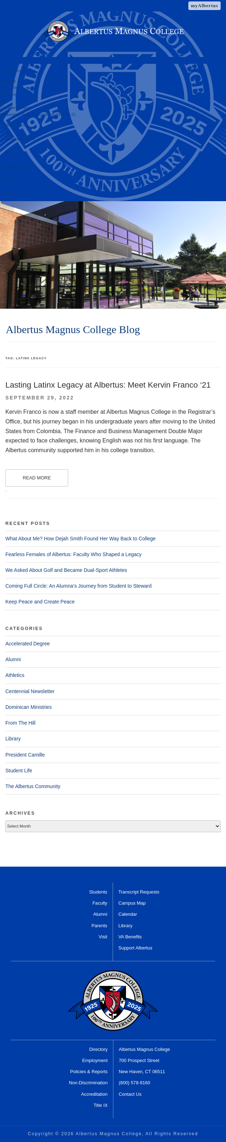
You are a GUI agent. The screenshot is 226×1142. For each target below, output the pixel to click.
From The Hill (20, 723)
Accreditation (94, 1094)
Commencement (15, 107)
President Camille (25, 755)
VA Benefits (130, 936)
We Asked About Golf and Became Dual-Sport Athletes (66, 570)
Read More (37, 477)
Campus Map (132, 903)
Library (13, 738)
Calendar (127, 914)
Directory (8, 94)
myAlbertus (204, 5)
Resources (15, 70)
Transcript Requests (138, 892)
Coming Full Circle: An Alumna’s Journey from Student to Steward (78, 586)
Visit (103, 936)
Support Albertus (135, 948)
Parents (99, 925)
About (10, 152)
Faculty (100, 903)
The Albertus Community (32, 786)
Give (4, 101)
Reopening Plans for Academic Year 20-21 (38, 114)
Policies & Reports (89, 1071)
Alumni (11, 180)
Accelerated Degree (27, 643)
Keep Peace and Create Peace (40, 602)
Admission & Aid (19, 139)
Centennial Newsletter (30, 691)
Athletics (13, 194)
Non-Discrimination (88, 1082)
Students (98, 892)
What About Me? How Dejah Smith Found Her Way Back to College (80, 538)
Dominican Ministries (28, 707)
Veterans (8, 81)
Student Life (16, 166)
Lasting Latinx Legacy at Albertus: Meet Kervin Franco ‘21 (108, 384)
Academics (15, 125)
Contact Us (130, 1094)
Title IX (101, 1105)
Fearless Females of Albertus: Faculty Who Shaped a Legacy (73, 554)
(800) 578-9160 (134, 1082)
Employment (11, 87)
